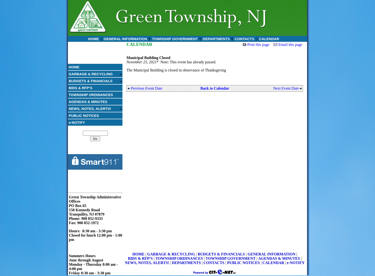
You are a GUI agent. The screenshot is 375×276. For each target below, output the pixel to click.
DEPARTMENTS (216, 39)
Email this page (290, 45)
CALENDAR (268, 39)
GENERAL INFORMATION (125, 39)
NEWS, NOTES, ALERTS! (90, 109)
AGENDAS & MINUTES (88, 102)
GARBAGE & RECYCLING (91, 74)
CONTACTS (244, 39)
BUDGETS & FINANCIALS (90, 81)
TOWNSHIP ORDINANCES (91, 95)
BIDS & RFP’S (80, 88)
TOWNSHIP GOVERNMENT (174, 39)
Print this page (258, 45)
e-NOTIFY (77, 122)
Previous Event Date (145, 88)
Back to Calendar (214, 88)
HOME (93, 39)
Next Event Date (287, 88)
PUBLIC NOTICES (84, 116)
